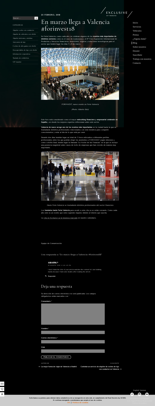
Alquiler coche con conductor (23, 30)
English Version (139, 390)
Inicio (135, 22)
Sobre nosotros (139, 47)
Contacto (137, 63)
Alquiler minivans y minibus (22, 38)
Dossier (136, 51)
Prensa (136, 35)
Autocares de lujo (19, 42)
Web (43, 347)
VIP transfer (17, 62)
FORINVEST (78, 39)
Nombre (45, 329)
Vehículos (137, 30)
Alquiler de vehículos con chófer (24, 34)
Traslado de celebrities (21, 58)
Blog (135, 43)
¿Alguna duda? (139, 39)
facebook (134, 394)
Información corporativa (21, 54)
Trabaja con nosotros (142, 59)
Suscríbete (137, 55)
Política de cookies (80, 403)
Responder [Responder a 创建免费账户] (52, 276)
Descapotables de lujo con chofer (25, 50)
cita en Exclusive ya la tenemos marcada (60, 218)
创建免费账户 (53, 263)
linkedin (148, 394)
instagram (142, 394)
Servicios (137, 26)
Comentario (46, 301)
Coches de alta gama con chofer (24, 46)
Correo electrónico (49, 338)
